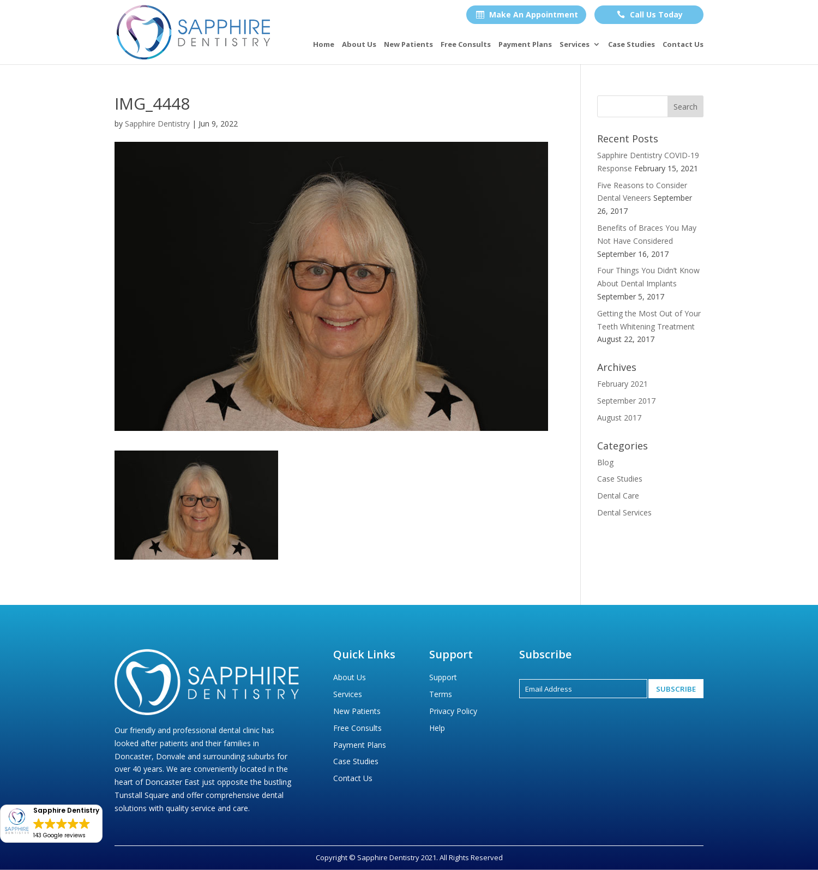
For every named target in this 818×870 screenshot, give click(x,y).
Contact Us (683, 44)
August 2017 (619, 417)
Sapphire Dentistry (157, 123)
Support (443, 677)
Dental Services (624, 512)
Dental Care (618, 495)
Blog (605, 462)
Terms (440, 694)
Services (575, 44)
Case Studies (631, 44)
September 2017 (626, 400)
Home (323, 44)
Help (437, 728)
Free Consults (466, 44)
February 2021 (622, 384)
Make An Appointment (527, 14)
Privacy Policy (453, 711)
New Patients (408, 44)
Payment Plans (525, 44)
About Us (359, 44)
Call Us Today (650, 14)
